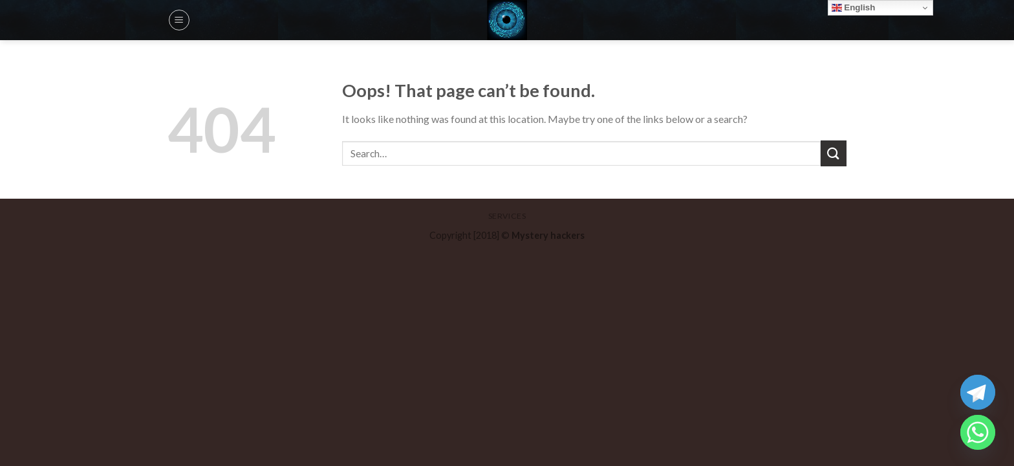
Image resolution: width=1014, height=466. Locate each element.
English (854, 8)
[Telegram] (977, 392)
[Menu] (179, 20)
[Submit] (834, 153)
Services (507, 216)
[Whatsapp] (977, 432)
